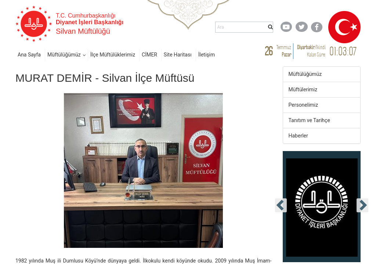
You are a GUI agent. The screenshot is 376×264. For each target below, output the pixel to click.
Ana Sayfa (29, 55)
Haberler (298, 136)
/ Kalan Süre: (311, 51)
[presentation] (281, 205)
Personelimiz (303, 105)
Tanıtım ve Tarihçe (309, 120)
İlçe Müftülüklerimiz (112, 55)
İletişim (206, 55)
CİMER (149, 55)
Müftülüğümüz (64, 55)
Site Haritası (178, 55)
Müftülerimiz (303, 89)
